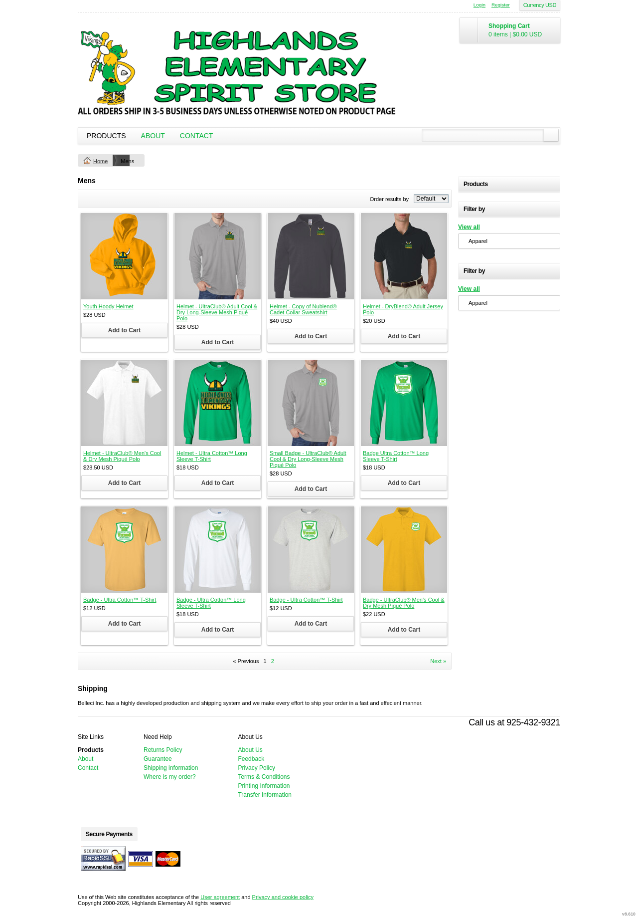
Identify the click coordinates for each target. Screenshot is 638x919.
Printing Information (264, 785)
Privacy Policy (256, 767)
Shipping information (171, 767)
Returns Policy (163, 749)
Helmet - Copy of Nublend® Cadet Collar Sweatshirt (303, 309)
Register (500, 4)
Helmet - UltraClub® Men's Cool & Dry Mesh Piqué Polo (122, 456)
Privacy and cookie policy (283, 897)
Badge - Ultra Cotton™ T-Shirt (120, 600)
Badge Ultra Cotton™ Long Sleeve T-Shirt (396, 456)
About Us (250, 749)
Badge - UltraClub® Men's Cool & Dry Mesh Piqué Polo (404, 603)
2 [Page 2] (272, 661)
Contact (196, 136)
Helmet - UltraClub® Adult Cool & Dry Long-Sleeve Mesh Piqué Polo (216, 312)
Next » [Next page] (438, 661)
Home (100, 161)
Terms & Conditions (264, 776)
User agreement (220, 897)
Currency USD (539, 5)
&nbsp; (124, 256)
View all (469, 227)
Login (479, 4)
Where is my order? (170, 776)
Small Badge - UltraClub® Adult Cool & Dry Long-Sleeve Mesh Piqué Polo (308, 459)
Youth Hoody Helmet (108, 306)
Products (106, 136)
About (153, 136)
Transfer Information (265, 794)
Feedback (251, 758)
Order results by (389, 199)
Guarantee (158, 758)
